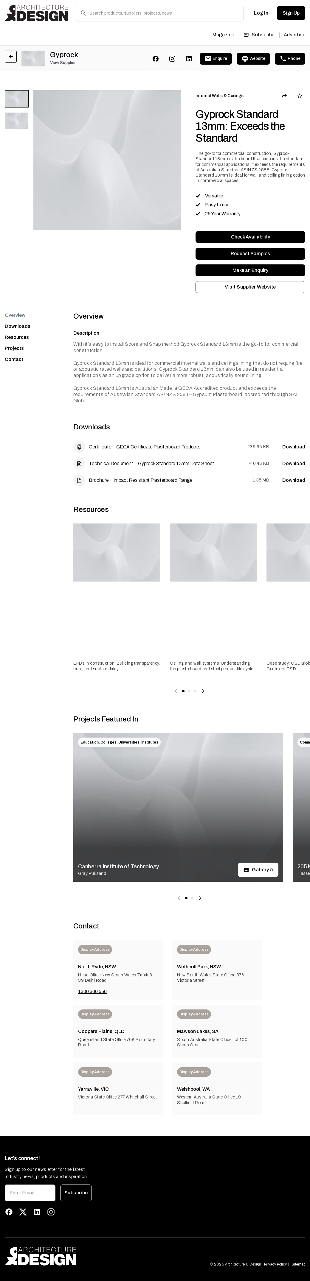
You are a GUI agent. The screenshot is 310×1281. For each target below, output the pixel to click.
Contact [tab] (14, 359)
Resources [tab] (17, 337)
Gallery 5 (258, 870)
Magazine (223, 34)
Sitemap (298, 1264)
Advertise (294, 34)
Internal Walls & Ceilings (220, 95)
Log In (261, 13)
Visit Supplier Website (250, 287)
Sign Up (291, 13)
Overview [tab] (15, 315)
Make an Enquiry (250, 270)
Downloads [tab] (17, 326)
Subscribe (259, 34)
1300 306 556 (92, 991)
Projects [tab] (14, 348)
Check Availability (250, 237)
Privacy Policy (275, 1264)
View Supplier (63, 62)
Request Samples (250, 253)
